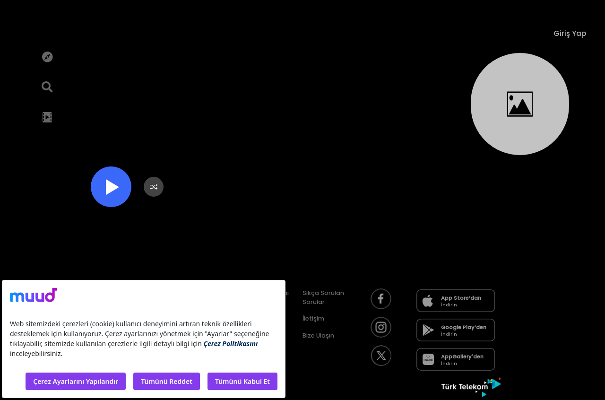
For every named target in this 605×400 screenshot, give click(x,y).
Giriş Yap (569, 33)
